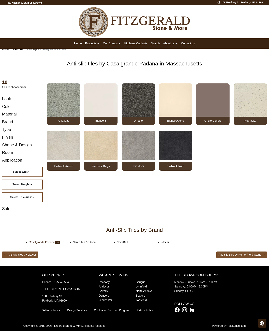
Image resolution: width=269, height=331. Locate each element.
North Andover (144, 291)
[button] (262, 323)
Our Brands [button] (110, 43)
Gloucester (105, 300)
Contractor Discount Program (112, 310)
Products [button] (91, 43)
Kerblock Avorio (63, 166)
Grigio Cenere (212, 120)
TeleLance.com (236, 325)
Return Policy (145, 310)
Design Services (77, 310)
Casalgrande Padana (44, 242)
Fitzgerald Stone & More (67, 325)
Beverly (103, 291)
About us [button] (169, 43)
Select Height (21, 184)
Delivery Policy (51, 310)
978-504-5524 (60, 282)
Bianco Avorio (175, 120)
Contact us (188, 43)
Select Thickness (21, 197)
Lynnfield (141, 286)
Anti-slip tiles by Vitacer (22, 254)
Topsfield (141, 300)
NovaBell (125, 242)
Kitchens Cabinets (135, 43)
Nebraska (250, 120)
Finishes (18, 49)
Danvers (104, 295)
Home (78, 43)
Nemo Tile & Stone (86, 242)
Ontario (138, 120)
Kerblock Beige (101, 166)
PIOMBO (138, 166)
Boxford (140, 295)
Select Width (21, 171)
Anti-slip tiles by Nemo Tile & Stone (240, 254)
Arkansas (63, 120)
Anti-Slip (32, 49)
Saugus (140, 282)
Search (155, 43)
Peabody (104, 282)
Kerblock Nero (175, 166)
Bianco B (100, 120)
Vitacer (168, 242)
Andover (104, 286)
